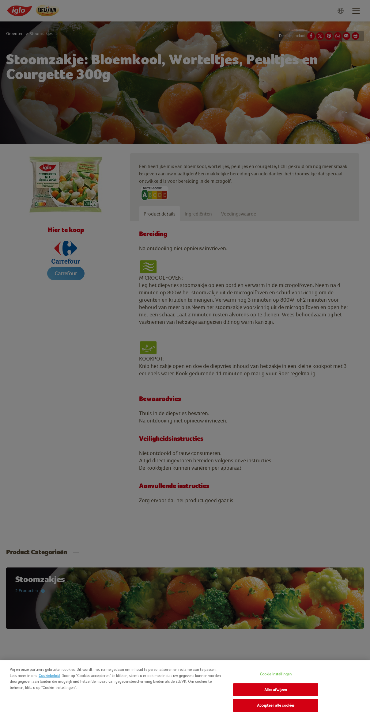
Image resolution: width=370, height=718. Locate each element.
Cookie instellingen (276, 674)
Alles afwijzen (275, 689)
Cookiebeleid (49, 675)
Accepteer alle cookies (276, 705)
